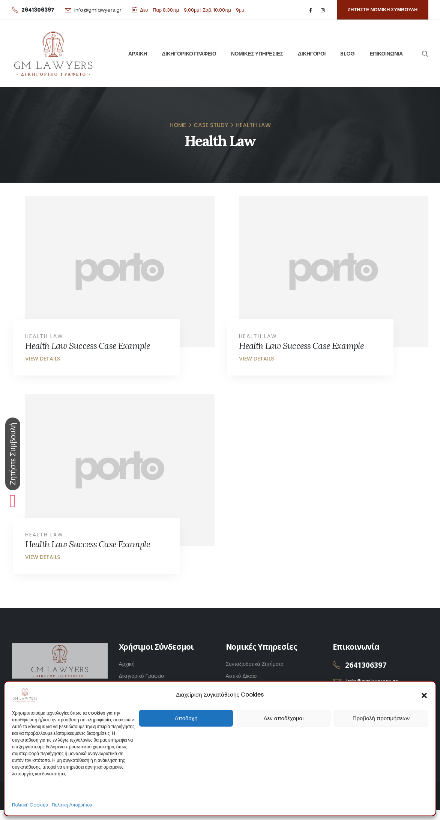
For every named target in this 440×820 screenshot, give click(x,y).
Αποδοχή (186, 718)
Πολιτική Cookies (30, 805)
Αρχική (127, 664)
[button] (424, 694)
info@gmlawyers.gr (98, 10)
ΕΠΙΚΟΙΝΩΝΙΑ (386, 53)
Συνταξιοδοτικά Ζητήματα (255, 664)
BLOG (347, 53)
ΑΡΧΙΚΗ (137, 53)
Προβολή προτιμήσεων (381, 718)
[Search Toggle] (424, 54)
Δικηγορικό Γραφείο (141, 676)
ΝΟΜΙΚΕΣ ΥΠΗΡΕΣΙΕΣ (257, 53)
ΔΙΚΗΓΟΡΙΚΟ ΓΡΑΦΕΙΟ (189, 53)
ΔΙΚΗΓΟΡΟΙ (312, 53)
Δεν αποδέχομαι (284, 718)
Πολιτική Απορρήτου (72, 805)
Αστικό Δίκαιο (241, 676)
